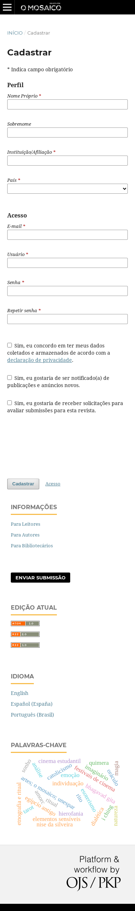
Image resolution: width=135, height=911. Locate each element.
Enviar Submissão (40, 577)
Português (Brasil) (32, 714)
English (19, 693)
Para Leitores (25, 524)
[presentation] (62, 446)
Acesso (52, 483)
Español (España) (32, 703)
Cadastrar (23, 483)
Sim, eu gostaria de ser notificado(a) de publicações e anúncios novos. (58, 381)
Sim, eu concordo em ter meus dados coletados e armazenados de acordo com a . (58, 352)
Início (15, 33)
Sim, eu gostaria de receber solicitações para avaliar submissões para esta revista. (65, 407)
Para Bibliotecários (32, 545)
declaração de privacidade (39, 359)
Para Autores (25, 534)
